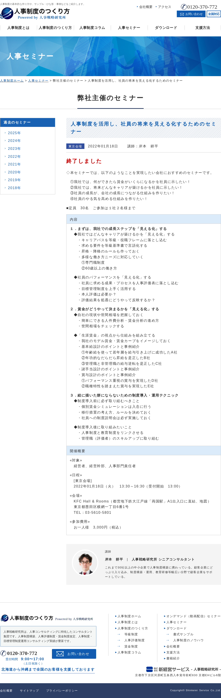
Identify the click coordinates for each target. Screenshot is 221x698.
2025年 (14, 133)
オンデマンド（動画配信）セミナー (193, 616)
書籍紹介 (173, 658)
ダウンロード (166, 28)
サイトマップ (29, 690)
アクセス (164, 7)
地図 (203, 501)
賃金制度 (131, 646)
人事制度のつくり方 (55, 28)
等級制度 (131, 634)
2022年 (14, 156)
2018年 (14, 188)
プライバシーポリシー (62, 690)
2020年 (14, 172)
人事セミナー (129, 28)
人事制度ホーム (129, 616)
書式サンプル (183, 634)
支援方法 (202, 28)
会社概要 (145, 7)
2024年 (14, 141)
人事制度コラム (92, 28)
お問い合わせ (78, 654)
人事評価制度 (134, 640)
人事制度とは (18, 28)
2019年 (14, 180)
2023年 (14, 149)
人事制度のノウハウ (188, 640)
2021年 (14, 164)
